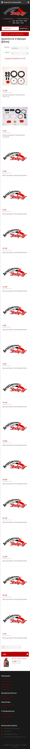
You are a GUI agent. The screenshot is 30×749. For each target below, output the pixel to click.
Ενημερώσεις (4, 722)
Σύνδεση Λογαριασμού (22, 19)
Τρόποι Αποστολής (6, 687)
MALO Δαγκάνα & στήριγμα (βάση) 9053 (14, 329)
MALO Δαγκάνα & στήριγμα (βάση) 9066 (14, 638)
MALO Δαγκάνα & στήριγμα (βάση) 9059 (14, 522)
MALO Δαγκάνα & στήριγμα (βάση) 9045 (14, 252)
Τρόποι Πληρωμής (5, 689)
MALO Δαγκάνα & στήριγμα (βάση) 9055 (14, 406)
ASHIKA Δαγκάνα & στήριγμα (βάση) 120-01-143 (13, 95)
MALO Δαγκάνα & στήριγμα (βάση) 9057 (14, 445)
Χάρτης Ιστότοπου (5, 698)
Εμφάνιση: (7, 52)
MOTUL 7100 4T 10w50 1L (19, 658)
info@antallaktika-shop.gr (10, 734)
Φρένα (6, 34)
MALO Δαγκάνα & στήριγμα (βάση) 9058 (14, 484)
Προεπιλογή (15, 48)
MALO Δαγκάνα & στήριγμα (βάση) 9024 (14, 214)
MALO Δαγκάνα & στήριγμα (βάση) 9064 (14, 599)
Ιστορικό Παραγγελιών (6, 716)
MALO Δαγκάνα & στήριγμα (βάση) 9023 (14, 175)
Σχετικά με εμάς (5, 679)
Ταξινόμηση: (7, 47)
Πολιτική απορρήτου (6, 684)
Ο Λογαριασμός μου (7, 19)
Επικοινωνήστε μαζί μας (7, 696)
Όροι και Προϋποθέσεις (7, 681)
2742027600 (7, 731)
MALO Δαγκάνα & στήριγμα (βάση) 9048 (14, 291)
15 (12, 53)
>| (19, 647)
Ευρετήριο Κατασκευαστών (8, 705)
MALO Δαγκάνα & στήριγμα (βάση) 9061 (14, 561)
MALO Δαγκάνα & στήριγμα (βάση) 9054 (14, 368)
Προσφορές (4, 707)
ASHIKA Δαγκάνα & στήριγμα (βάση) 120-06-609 (13, 136)
